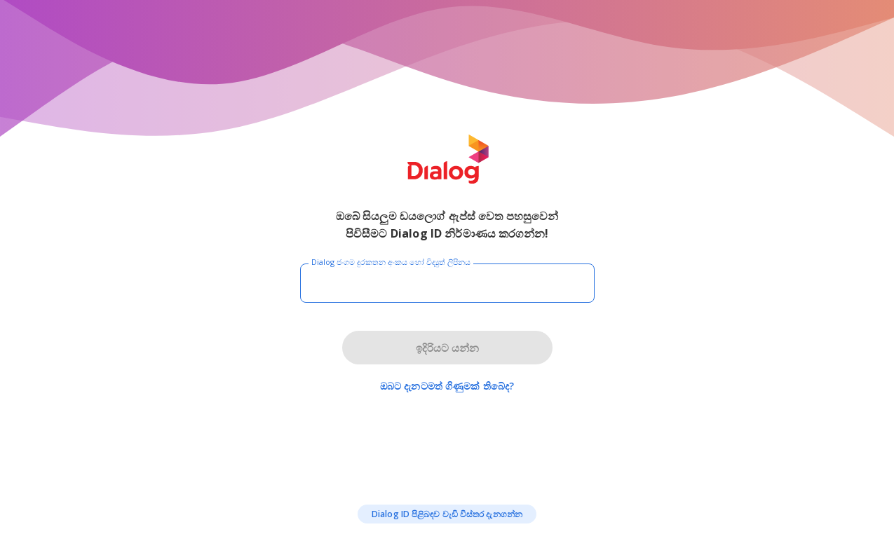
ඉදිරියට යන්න (447, 348)
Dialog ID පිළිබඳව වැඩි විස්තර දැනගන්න (447, 514)
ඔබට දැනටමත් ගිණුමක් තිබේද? (447, 385)
